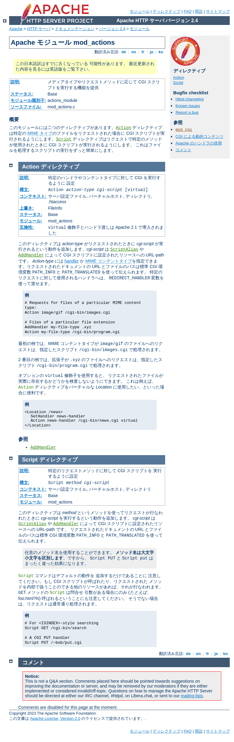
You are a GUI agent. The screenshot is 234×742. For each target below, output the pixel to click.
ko (161, 52)
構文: (25, 189)
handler (72, 261)
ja (151, 52)
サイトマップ (218, 11)
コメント (183, 150)
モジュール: (31, 220)
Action (123, 127)
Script (63, 139)
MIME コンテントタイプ (108, 261)
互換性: (27, 227)
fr (143, 52)
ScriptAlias (124, 249)
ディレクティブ (166, 11)
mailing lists (192, 695)
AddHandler (31, 255)
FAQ (188, 11)
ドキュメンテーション (74, 28)
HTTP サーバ (38, 28)
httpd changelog (190, 99)
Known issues (188, 105)
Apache (16, 28)
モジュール (140, 11)
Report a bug (187, 112)
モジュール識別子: (28, 100)
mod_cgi (184, 129)
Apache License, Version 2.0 (55, 718)
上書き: (27, 208)
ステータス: (21, 94)
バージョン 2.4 (112, 28)
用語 (199, 11)
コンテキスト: (33, 196)
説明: (15, 81)
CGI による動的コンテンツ (199, 136)
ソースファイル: (26, 106)
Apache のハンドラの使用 (199, 143)
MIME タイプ (39, 133)
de (123, 52)
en (133, 52)
